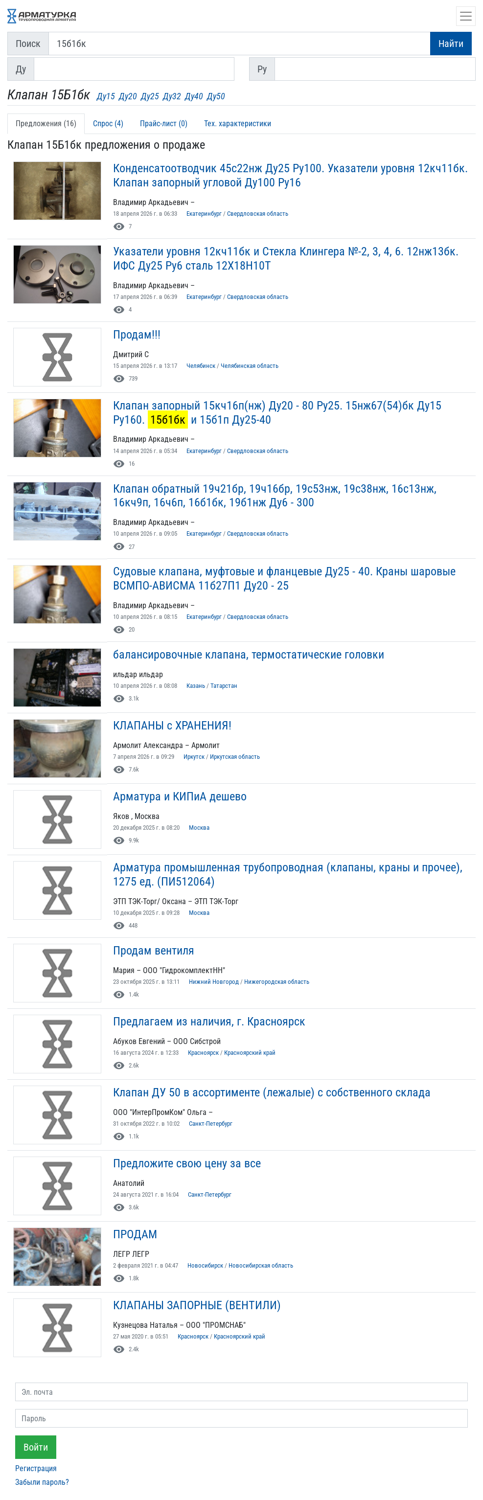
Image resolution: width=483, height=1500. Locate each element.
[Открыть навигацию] (466, 16)
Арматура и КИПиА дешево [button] (180, 796)
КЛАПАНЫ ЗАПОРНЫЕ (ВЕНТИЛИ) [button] (197, 1305)
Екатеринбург (204, 213)
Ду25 (150, 96)
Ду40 (194, 96)
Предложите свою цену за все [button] (187, 1163)
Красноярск (203, 1052)
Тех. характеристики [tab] (237, 123)
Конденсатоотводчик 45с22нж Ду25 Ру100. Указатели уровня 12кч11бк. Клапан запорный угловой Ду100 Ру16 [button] (290, 175)
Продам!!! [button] (137, 334)
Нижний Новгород (214, 981)
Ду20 (128, 96)
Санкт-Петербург (210, 1123)
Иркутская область (235, 756)
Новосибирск (205, 1265)
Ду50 (216, 96)
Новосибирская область (261, 1265)
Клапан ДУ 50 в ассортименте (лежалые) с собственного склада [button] (272, 1092)
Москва (199, 827)
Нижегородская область (276, 981)
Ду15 (106, 96)
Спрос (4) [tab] (108, 123)
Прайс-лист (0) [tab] (163, 123)
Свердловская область (257, 213)
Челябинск (200, 365)
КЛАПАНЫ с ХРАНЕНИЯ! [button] (172, 725)
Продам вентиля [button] (153, 950)
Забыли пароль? (42, 1482)
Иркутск (194, 756)
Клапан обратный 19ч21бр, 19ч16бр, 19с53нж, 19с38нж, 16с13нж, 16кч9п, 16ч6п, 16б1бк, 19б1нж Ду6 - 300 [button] (275, 496)
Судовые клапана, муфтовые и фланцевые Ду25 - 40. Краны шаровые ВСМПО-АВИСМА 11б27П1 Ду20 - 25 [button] (284, 578)
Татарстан (223, 685)
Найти (450, 43)
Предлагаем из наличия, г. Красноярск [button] (209, 1021)
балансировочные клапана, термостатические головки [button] (248, 654)
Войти (35, 1447)
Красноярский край (250, 1052)
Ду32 (172, 96)
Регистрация (36, 1468)
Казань (195, 685)
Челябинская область (249, 365)
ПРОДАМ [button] (135, 1234)
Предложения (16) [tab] (46, 123)
